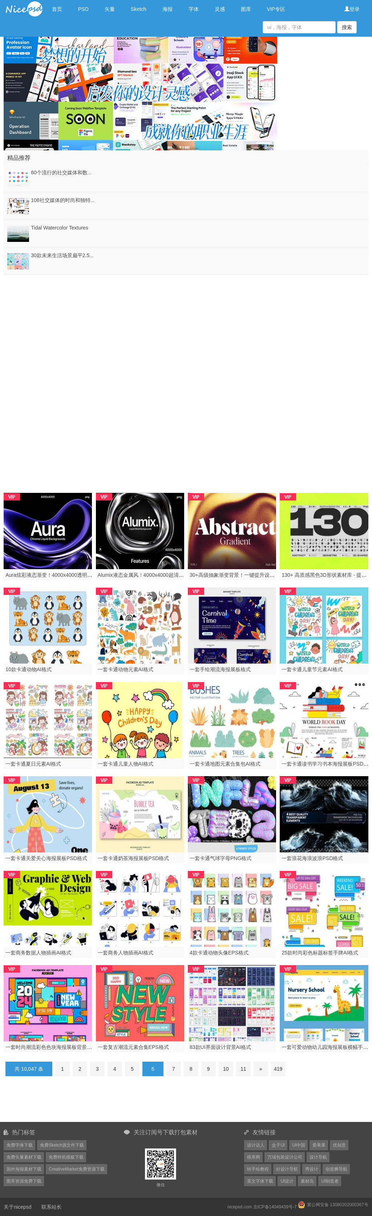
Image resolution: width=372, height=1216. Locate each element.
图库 (246, 9)
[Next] (261, 1069)
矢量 (110, 9)
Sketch (138, 9)
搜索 (347, 27)
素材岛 (307, 1181)
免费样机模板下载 (66, 1157)
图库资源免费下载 (24, 1181)
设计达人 (255, 1145)
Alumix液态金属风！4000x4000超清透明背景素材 (153, 575)
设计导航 (318, 1157)
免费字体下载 (20, 1145)
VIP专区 (276, 9)
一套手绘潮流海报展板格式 (220, 669)
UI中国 (298, 1145)
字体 (194, 9)
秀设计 (311, 1169)
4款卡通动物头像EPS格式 (219, 953)
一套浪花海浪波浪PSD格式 (312, 858)
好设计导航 (287, 1169)
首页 (57, 9)
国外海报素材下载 (24, 1169)
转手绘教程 (258, 1169)
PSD (83, 9)
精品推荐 (19, 158)
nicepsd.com (239, 1206)
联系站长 (51, 1207)
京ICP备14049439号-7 (275, 1206)
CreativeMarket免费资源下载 (76, 1169)
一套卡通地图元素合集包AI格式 (225, 764)
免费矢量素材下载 (24, 1157)
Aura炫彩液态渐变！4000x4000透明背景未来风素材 (64, 575)
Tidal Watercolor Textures (59, 228)
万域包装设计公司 (284, 1157)
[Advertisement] (186, 326)
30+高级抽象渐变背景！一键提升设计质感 (237, 575)
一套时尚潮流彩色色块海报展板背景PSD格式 (56, 1047)
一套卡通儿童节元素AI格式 (312, 669)
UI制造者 (330, 1181)
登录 (352, 9)
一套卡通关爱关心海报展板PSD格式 (46, 858)
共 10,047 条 (29, 1069)
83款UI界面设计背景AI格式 (220, 1047)
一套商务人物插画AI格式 (125, 953)
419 (278, 1069)
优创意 (339, 1145)
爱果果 (319, 1145)
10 (226, 1069)
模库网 (253, 1157)
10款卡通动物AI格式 (28, 669)
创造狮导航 (336, 1169)
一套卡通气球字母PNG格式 (220, 858)
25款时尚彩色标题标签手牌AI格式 (320, 953)
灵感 (220, 9)
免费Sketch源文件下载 (62, 1145)
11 (243, 1069)
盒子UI (278, 1145)
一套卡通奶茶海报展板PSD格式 (133, 858)
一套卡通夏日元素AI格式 (33, 764)
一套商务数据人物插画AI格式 (38, 953)
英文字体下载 (260, 1181)
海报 (167, 9)
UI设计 (287, 1181)
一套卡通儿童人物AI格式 (125, 764)
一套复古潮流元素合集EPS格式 (133, 1047)
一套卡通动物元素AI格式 (125, 669)
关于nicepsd (17, 1207)
